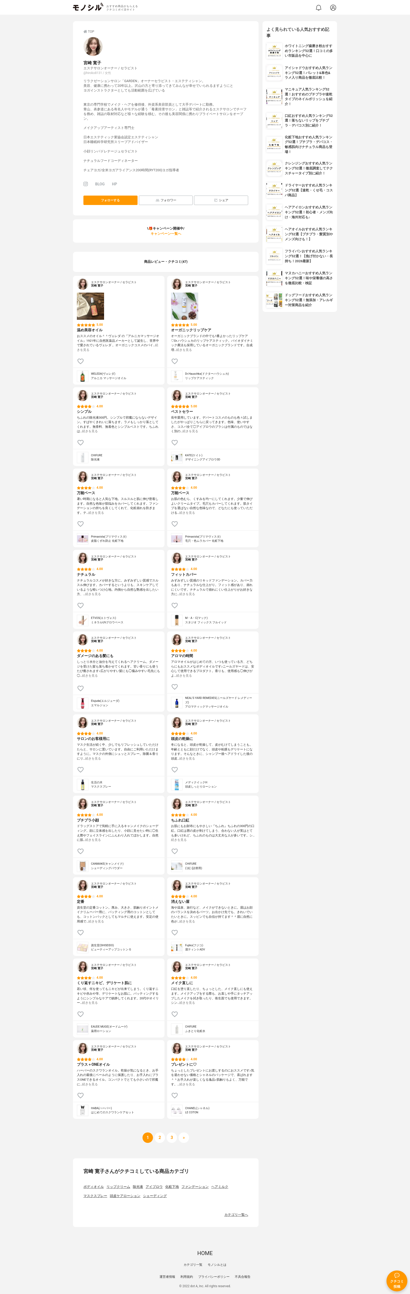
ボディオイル (93, 1187)
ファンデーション (195, 1187)
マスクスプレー (95, 1196)
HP (114, 184)
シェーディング (155, 1196)
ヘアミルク (219, 1187)
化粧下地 (172, 1187)
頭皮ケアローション (125, 1196)
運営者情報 (167, 1277)
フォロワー (166, 200)
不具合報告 (242, 1277)
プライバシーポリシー (214, 1277)
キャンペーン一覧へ (166, 234)
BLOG (100, 184)
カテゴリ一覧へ (236, 1215)
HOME (205, 1253)
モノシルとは (217, 1265)
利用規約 (186, 1277)
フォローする (110, 200)
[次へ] (160, 1137)
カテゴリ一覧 (193, 1265)
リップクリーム (118, 1187)
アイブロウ (154, 1187)
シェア (221, 200)
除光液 (138, 1187)
